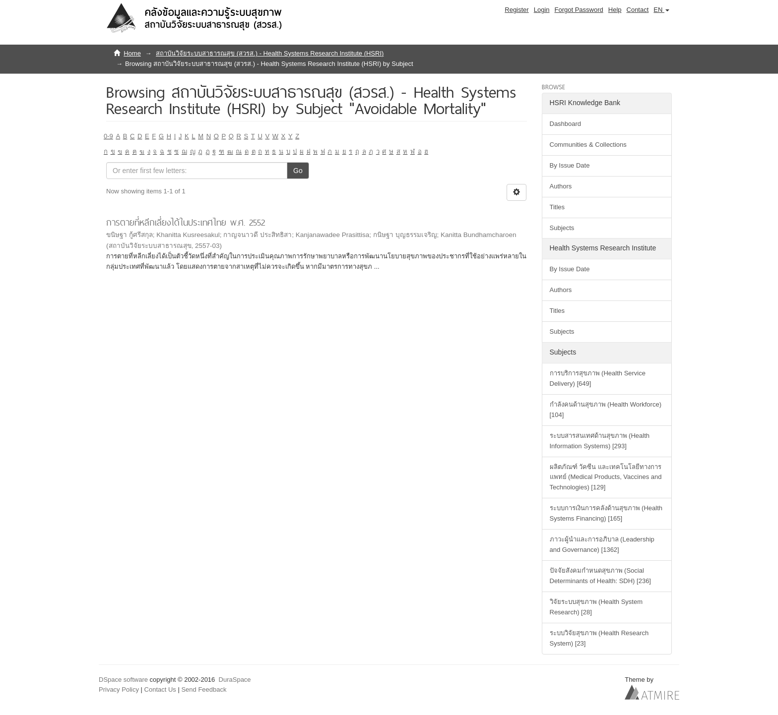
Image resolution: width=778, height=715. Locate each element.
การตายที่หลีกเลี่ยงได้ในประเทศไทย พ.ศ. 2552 (185, 222)
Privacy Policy (119, 689)
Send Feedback (203, 689)
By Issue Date (570, 165)
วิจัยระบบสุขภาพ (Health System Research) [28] (596, 607)
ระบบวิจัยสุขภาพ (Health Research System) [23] (599, 638)
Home (132, 53)
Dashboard (566, 123)
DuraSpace (235, 679)
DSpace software (123, 679)
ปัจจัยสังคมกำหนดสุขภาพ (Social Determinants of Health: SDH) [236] (600, 576)
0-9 (108, 136)
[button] (661, 10)
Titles (557, 207)
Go (298, 171)
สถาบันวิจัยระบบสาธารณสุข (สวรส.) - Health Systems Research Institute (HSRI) (270, 53)
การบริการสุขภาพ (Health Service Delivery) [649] (598, 378)
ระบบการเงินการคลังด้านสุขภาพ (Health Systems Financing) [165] (606, 513)
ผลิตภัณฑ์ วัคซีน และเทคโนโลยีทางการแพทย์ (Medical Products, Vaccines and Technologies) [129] (606, 477)
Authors (561, 186)
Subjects (562, 228)
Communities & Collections (588, 144)
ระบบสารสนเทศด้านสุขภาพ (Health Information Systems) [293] (600, 441)
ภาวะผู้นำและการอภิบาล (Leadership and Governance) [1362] (602, 544)
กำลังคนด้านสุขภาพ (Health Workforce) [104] (605, 409)
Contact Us (160, 689)
